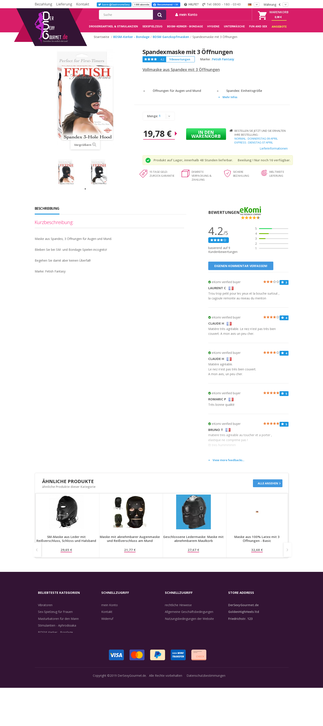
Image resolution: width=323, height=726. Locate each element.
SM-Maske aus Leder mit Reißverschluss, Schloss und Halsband (66, 543)
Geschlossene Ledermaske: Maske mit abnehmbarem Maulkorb (193, 543)
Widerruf (107, 623)
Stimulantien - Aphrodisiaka (57, 630)
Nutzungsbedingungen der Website (189, 623)
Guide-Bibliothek (176, 637)
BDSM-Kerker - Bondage (55, 637)
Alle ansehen (268, 488)
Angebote (47, 671)
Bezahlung (43, 4)
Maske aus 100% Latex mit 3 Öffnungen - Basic (257, 543)
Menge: (152, 121)
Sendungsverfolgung (115, 630)
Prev (37, 554)
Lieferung (64, 4)
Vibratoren (45, 609)
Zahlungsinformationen (117, 650)
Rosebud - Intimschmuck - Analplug (62, 644)
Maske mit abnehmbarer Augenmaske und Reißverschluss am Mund (130, 543)
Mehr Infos (230, 102)
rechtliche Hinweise (178, 609)
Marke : (206, 64)
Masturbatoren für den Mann (58, 623)
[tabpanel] (68, 176)
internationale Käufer (179, 630)
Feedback (171, 644)
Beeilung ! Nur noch (253, 165)
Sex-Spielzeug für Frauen (55, 616)
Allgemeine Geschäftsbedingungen (189, 616)
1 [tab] (85, 193)
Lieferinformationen (274, 153)
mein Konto (233, 14)
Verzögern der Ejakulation (56, 657)
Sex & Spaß (46, 664)
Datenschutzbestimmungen (206, 719)
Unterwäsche (47, 650)
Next (288, 554)
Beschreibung (47, 213)
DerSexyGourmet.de (132, 719)
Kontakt (82, 4)
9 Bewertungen (179, 64)
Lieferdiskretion (112, 644)
